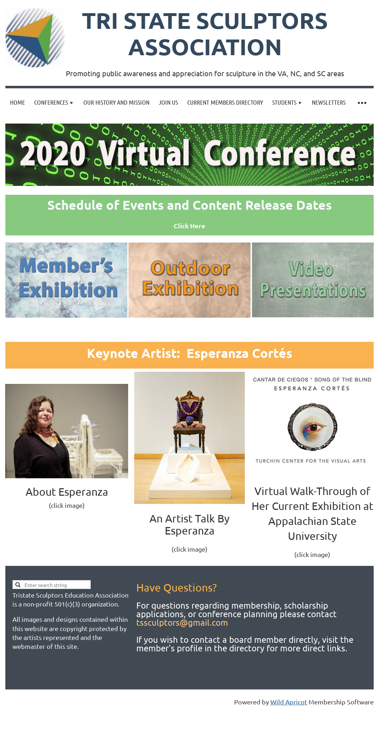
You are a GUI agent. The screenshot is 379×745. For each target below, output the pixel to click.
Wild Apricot (288, 701)
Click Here (189, 226)
